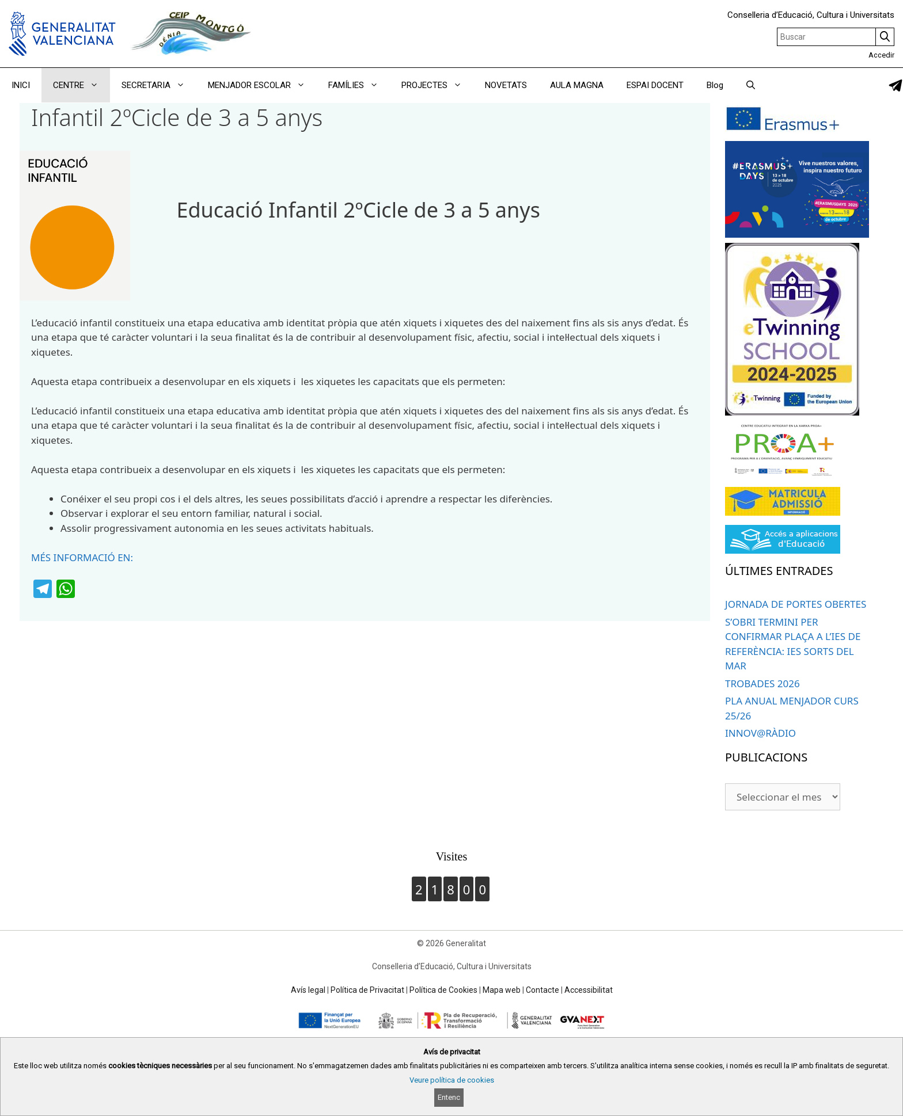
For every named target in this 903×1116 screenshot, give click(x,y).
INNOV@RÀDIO (760, 733)
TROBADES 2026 (762, 683)
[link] (895, 85)
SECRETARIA (159, 85)
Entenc (449, 1097)
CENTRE (81, 85)
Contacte (542, 990)
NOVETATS (506, 85)
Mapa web (502, 990)
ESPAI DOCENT (655, 85)
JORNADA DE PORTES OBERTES (795, 604)
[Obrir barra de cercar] (751, 85)
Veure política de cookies (451, 1080)
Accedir (881, 55)
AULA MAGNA (577, 85)
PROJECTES (437, 85)
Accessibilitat (588, 990)
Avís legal (308, 990)
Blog (715, 85)
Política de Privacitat (367, 990)
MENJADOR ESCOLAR (262, 85)
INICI (21, 85)
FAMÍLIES (359, 85)
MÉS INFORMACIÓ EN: (82, 557)
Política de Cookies (443, 990)
